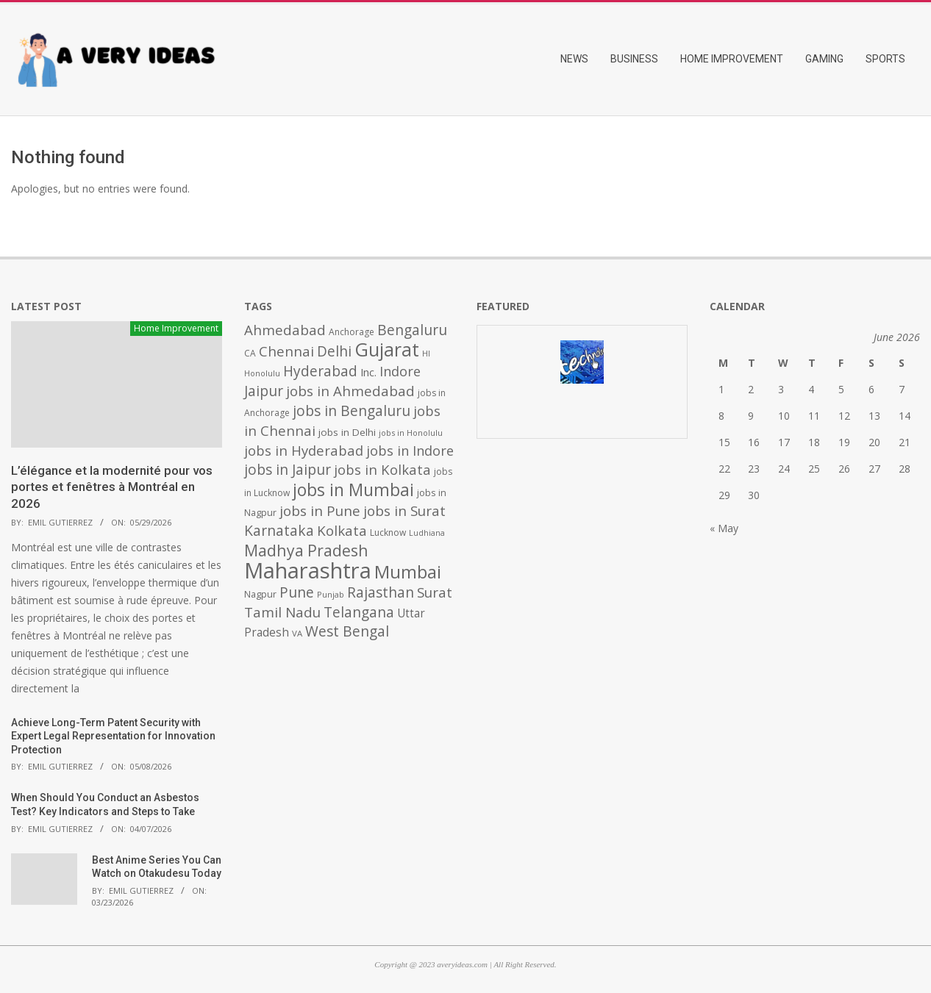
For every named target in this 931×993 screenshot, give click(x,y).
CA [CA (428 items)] (250, 353)
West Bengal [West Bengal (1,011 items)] (347, 631)
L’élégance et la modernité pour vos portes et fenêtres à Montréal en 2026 (112, 487)
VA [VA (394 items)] (297, 633)
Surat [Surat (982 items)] (434, 592)
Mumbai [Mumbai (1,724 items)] (407, 572)
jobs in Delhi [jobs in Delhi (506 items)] (347, 432)
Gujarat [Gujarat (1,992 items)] (386, 349)
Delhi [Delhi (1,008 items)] (334, 351)
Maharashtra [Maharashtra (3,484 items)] (307, 570)
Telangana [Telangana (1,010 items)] (359, 612)
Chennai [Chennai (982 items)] (286, 351)
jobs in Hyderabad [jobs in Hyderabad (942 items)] (303, 450)
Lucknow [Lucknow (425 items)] (388, 532)
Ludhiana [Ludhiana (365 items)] (427, 533)
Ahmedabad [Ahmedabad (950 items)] (285, 329)
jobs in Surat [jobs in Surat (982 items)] (404, 510)
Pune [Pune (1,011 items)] (296, 592)
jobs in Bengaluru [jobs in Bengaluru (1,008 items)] (351, 410)
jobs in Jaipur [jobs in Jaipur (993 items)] (287, 469)
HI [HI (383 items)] (426, 353)
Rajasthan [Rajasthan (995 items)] (380, 592)
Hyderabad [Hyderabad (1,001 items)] (320, 371)
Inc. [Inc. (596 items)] (368, 372)
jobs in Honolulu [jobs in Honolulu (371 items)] (411, 432)
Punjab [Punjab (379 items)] (330, 594)
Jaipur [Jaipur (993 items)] (263, 391)
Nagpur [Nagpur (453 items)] (260, 594)
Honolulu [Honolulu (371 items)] (262, 373)
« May (724, 528)
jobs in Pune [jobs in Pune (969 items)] (319, 510)
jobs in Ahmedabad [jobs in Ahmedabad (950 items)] (350, 390)
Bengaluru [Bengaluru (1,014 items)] (412, 330)
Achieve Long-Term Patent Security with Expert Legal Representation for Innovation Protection (113, 736)
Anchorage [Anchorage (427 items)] (351, 332)
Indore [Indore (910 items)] (400, 371)
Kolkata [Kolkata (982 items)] (342, 530)
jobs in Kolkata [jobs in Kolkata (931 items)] (382, 469)
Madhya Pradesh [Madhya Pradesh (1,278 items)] (306, 550)
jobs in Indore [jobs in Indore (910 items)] (410, 450)
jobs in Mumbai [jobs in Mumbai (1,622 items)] (353, 489)
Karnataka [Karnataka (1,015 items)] (279, 530)
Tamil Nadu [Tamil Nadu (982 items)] (282, 612)
